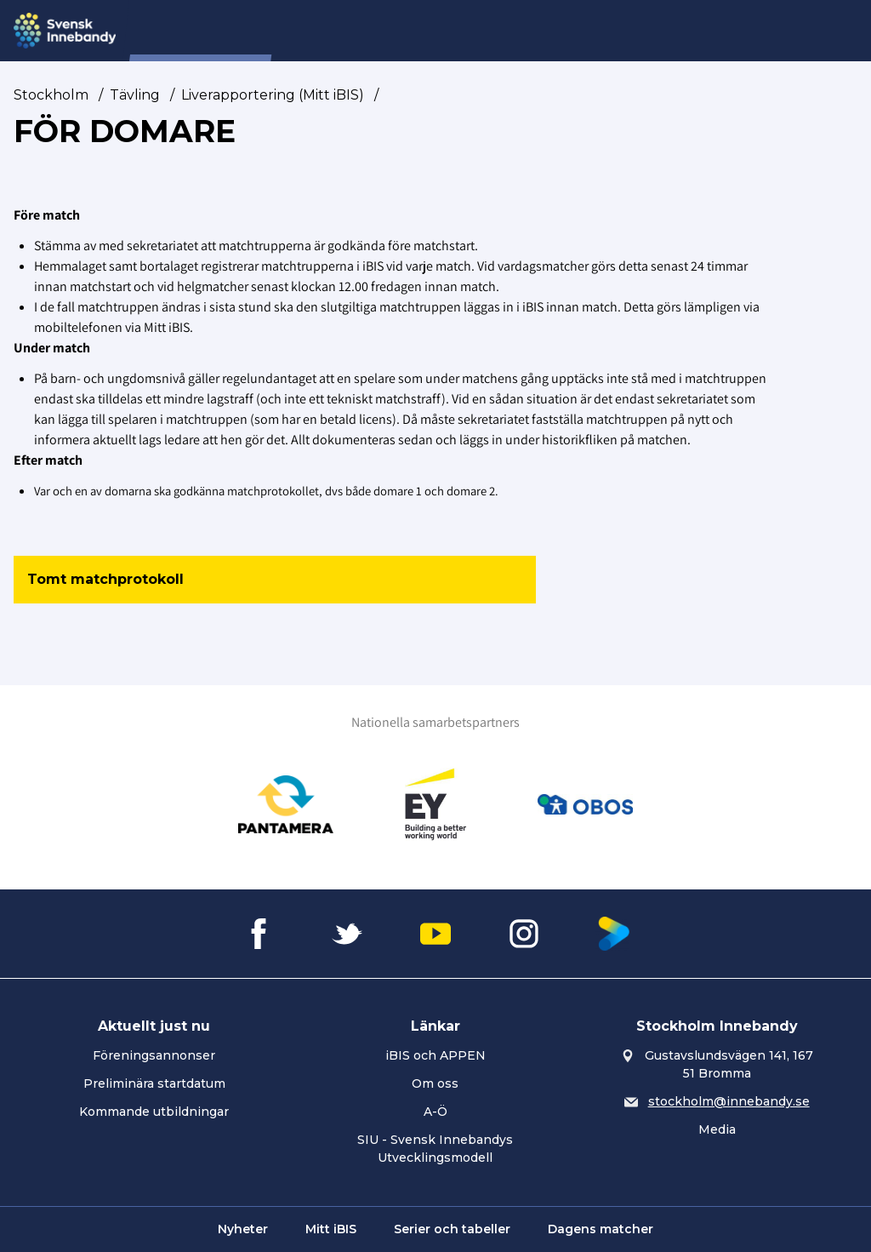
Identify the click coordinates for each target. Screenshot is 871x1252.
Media (717, 1129)
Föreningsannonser (154, 1055)
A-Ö (435, 1111)
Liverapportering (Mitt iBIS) (272, 95)
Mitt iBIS (330, 1229)
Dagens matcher (600, 1229)
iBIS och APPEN (435, 1055)
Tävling (481, 30)
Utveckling (653, 30)
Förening (405, 30)
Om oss (435, 1083)
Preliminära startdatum (154, 1083)
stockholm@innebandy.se (729, 1101)
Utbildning (561, 30)
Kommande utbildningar (154, 1111)
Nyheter (327, 30)
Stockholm (51, 95)
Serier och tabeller (452, 1229)
